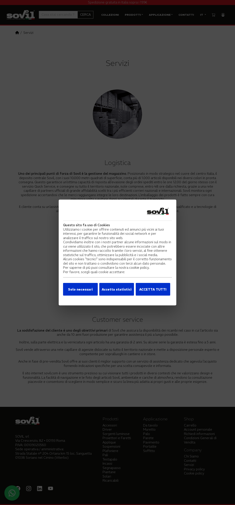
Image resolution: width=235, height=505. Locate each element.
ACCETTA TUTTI (152, 289)
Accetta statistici (117, 289)
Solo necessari (80, 289)
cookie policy (139, 267)
